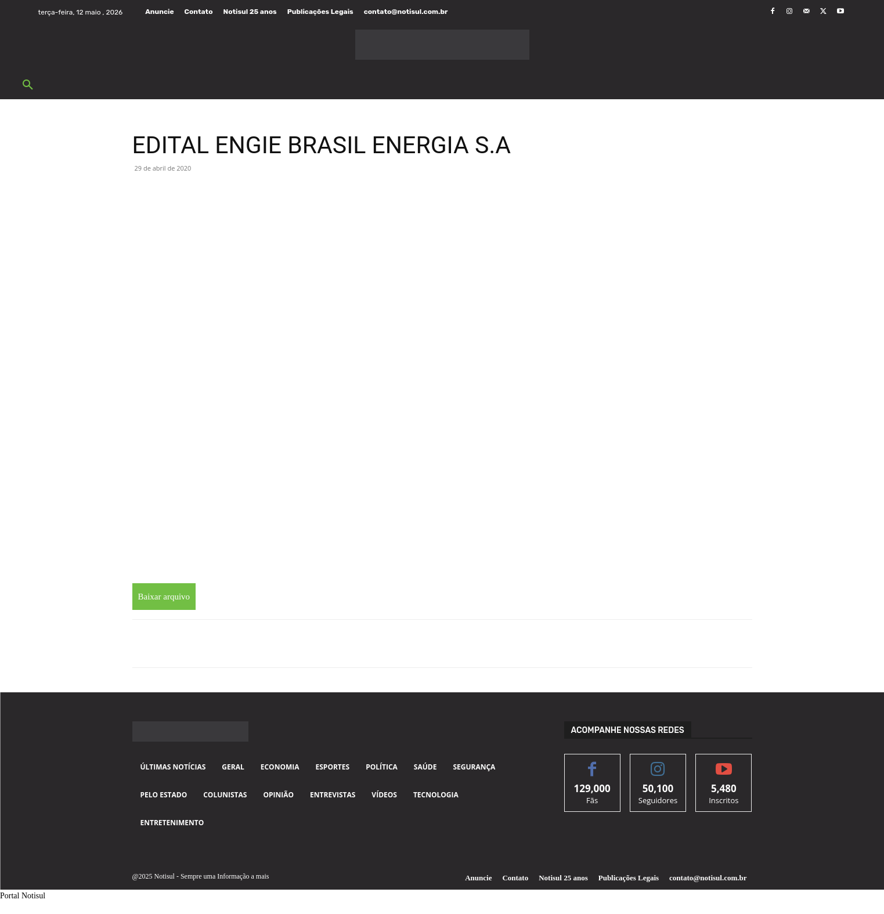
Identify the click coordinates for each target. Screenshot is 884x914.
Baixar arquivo (164, 596)
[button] (28, 85)
